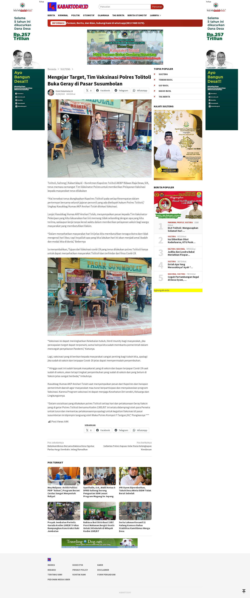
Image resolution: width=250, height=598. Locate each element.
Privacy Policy (80, 570)
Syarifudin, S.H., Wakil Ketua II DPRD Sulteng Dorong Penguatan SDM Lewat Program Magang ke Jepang (99, 492)
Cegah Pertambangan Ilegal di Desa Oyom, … (183, 278)
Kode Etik (77, 565)
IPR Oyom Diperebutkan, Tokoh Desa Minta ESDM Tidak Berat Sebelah (135, 490)
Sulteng (163, 74)
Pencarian (157, 6)
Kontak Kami (79, 574)
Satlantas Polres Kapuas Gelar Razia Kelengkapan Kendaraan (127, 446)
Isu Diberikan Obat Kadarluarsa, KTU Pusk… (181, 241)
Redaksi (52, 570)
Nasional (180, 249)
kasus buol (165, 91)
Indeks (51, 565)
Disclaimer (103, 570)
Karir (100, 565)
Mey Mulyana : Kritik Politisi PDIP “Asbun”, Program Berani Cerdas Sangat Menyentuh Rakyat (64, 492)
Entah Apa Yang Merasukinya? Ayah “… (180, 266)
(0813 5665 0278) (144, 23)
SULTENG (189, 222)
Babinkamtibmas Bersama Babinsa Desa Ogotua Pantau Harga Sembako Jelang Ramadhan (72, 446)
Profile (180, 222)
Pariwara (172, 222)
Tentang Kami (55, 574)
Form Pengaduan (106, 574)
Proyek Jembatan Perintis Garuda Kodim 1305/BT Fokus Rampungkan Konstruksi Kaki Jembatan (63, 527)
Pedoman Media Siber (59, 579)
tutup (41, 1)
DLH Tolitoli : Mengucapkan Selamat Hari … (183, 229)
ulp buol (164, 85)
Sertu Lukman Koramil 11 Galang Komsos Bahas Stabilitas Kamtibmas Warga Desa (134, 527)
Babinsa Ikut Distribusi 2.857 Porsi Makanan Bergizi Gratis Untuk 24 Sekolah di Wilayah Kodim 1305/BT (99, 527)
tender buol (166, 79)
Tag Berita (164, 96)
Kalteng (172, 249)
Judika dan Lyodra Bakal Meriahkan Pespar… (181, 253)
